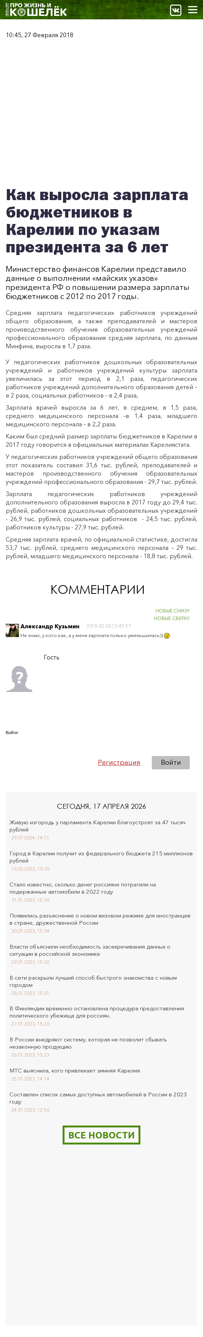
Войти (171, 762)
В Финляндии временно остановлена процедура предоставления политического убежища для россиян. (96, 1012)
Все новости (101, 1135)
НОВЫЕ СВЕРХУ (172, 618)
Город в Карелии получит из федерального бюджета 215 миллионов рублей (101, 857)
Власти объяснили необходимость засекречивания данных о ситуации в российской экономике (89, 950)
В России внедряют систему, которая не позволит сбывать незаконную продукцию (88, 1043)
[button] (12, 743)
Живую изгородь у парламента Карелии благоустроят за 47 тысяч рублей (97, 826)
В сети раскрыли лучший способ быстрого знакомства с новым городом (93, 981)
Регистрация (119, 762)
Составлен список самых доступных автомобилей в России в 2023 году (98, 1098)
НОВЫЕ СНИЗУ (173, 611)
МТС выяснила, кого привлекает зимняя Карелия (74, 1070)
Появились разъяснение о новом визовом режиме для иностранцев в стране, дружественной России (99, 919)
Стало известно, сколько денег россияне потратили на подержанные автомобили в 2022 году (82, 888)
